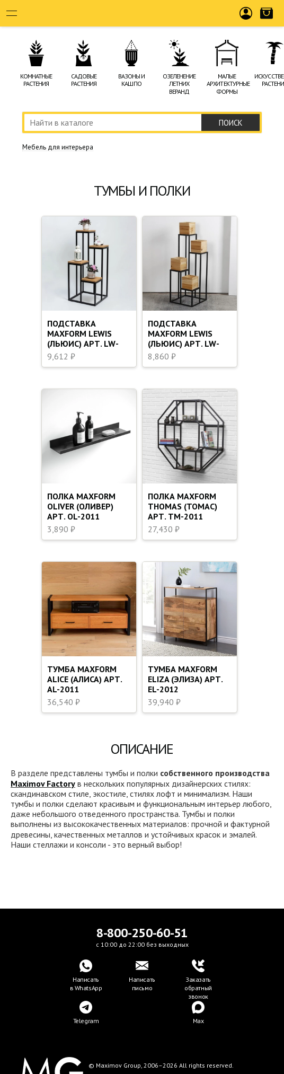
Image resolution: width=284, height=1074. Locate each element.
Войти (246, 21)
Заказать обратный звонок (198, 987)
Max (198, 1021)
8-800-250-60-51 (142, 933)
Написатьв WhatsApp (86, 983)
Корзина (267, 21)
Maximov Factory (43, 783)
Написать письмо (142, 983)
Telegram (86, 1021)
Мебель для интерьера (57, 147)
